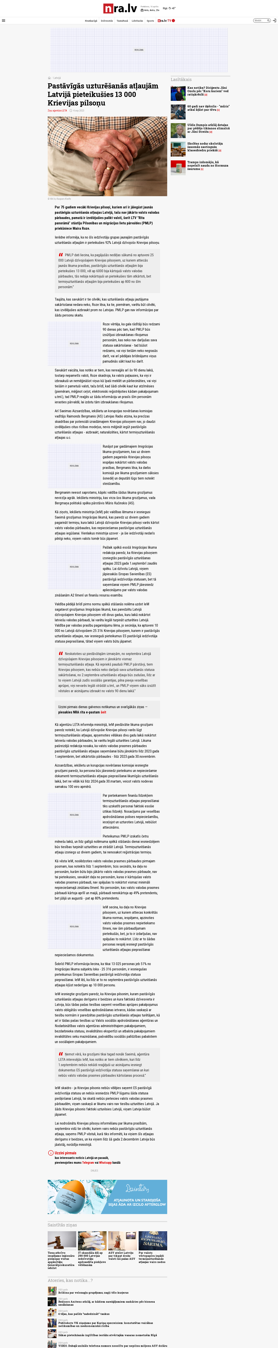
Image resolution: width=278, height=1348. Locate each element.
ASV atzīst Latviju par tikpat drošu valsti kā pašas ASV (121, 1256)
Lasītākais (181, 79)
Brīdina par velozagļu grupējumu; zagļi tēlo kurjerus (93, 1292)
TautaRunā (122, 20)
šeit (103, 712)
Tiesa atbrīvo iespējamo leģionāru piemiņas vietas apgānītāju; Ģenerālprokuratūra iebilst (61, 1260)
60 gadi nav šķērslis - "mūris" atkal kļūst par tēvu (208, 107)
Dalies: (95, 1170)
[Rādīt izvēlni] (3, 20)
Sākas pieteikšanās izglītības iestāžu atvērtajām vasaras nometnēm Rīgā (107, 1335)
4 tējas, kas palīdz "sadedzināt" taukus (84, 1314)
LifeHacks (137, 20)
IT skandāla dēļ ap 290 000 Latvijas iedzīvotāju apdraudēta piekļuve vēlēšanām (92, 1259)
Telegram (88, 1162)
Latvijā (57, 78)
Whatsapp (105, 1162)
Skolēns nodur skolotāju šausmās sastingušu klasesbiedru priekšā (205, 147)
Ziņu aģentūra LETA (57, 110)
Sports (150, 20)
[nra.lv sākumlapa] (120, 8)
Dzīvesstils (107, 20)
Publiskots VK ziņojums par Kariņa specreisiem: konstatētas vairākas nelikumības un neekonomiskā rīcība (105, 1324)
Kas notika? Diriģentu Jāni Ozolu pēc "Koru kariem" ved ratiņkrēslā (208, 91)
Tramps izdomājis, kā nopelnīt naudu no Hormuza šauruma (207, 165)
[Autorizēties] (274, 20)
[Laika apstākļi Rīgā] (169, 8)
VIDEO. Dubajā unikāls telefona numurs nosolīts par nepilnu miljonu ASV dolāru (112, 1345)
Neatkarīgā (91, 20)
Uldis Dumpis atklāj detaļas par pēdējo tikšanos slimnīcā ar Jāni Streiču (208, 128)
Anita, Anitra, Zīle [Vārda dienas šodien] (150, 10)
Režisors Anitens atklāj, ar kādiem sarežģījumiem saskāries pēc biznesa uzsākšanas (106, 1303)
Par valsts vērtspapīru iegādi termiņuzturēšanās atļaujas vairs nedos (152, 1257)
